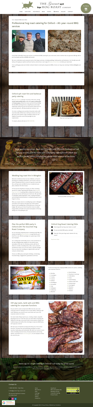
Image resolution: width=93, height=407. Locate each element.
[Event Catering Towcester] (64, 41)
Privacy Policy (45, 405)
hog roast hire (17, 99)
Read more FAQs (55, 239)
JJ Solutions (58, 405)
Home (13, 19)
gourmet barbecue (25, 234)
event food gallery (27, 333)
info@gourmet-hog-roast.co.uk (52, 368)
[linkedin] (15, 399)
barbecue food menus (54, 62)
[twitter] (10, 399)
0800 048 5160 (30, 121)
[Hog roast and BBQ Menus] (86, 7)
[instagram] (13, 399)
